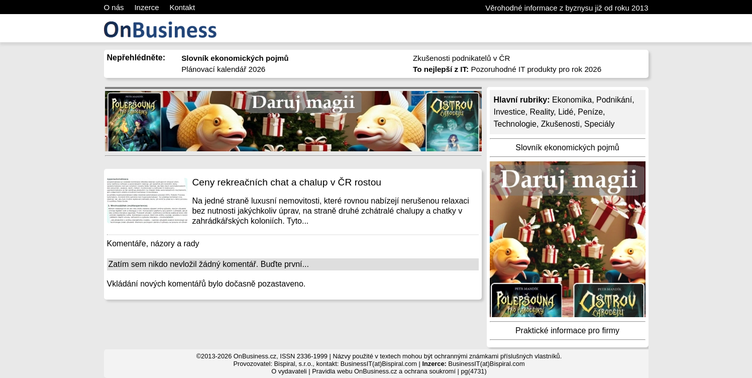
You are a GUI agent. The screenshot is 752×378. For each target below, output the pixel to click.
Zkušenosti (560, 124)
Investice (509, 112)
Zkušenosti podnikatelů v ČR (461, 58)
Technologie (515, 124)
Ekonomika (572, 100)
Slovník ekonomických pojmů (567, 147)
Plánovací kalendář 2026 (223, 69)
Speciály (599, 124)
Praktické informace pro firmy (567, 330)
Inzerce (146, 7)
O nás (114, 7)
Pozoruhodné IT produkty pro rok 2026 (507, 69)
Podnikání (614, 100)
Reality (542, 112)
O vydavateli (288, 371)
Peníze (590, 112)
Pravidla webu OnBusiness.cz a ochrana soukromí (384, 371)
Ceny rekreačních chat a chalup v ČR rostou (286, 182)
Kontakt (182, 7)
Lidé (565, 112)
